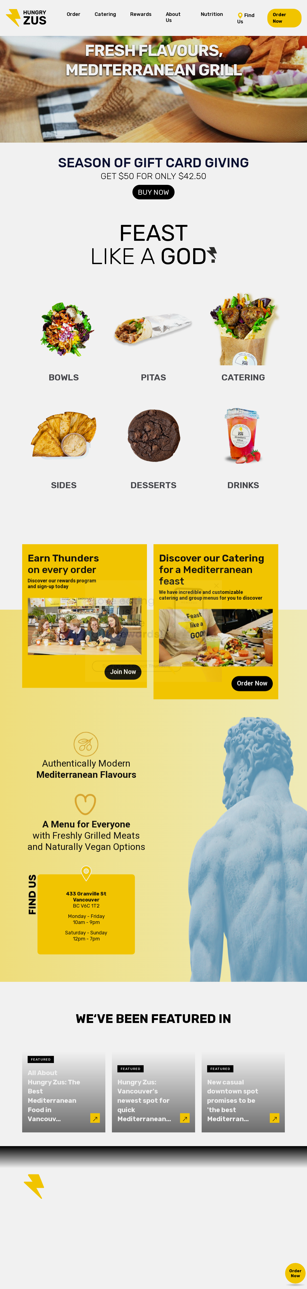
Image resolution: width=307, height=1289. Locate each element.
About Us (173, 17)
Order (73, 14)
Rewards (141, 14)
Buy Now (153, 192)
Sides (64, 490)
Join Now (123, 677)
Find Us (245, 18)
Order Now (279, 18)
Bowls (64, 382)
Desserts (153, 490)
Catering (105, 14)
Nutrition (212, 14)
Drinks (243, 490)
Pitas (153, 382)
